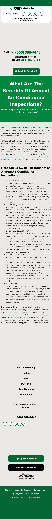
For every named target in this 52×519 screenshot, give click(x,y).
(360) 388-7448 (28, 52)
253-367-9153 (30, 59)
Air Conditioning (26, 367)
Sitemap (8, 490)
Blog (11, 109)
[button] (50, 3)
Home (4, 109)
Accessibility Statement (23, 490)
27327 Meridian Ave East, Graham (24, 9)
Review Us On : (12, 14)
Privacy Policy (39, 490)
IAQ (26, 378)
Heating (26, 373)
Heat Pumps (26, 394)
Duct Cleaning (26, 389)
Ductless (26, 383)
